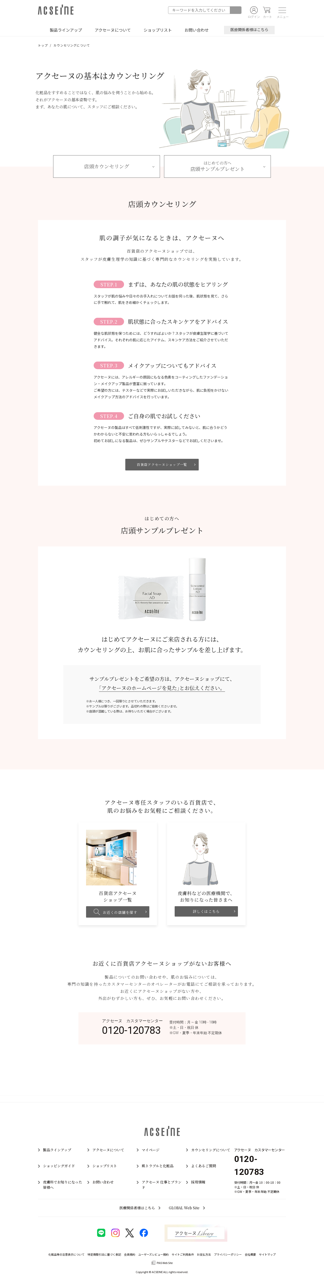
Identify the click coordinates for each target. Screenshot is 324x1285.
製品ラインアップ (66, 30)
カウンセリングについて (210, 1149)
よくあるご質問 (203, 1165)
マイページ (150, 1149)
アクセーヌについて (113, 30)
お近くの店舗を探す (115, 912)
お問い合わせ (197, 30)
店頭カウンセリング (106, 166)
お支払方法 (204, 1254)
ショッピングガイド (59, 1165)
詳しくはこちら (206, 911)
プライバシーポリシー (228, 1254)
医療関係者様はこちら (249, 29)
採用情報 (198, 1181)
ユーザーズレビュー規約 (153, 1254)
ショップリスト (158, 30)
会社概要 (250, 1254)
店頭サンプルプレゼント (217, 166)
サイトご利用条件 (183, 1254)
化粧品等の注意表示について (66, 1254)
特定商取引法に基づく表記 (104, 1254)
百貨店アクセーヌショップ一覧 (162, 464)
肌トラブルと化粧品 (157, 1165)
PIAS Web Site (165, 1263)
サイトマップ (267, 1254)
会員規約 (129, 1254)
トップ (43, 45)
